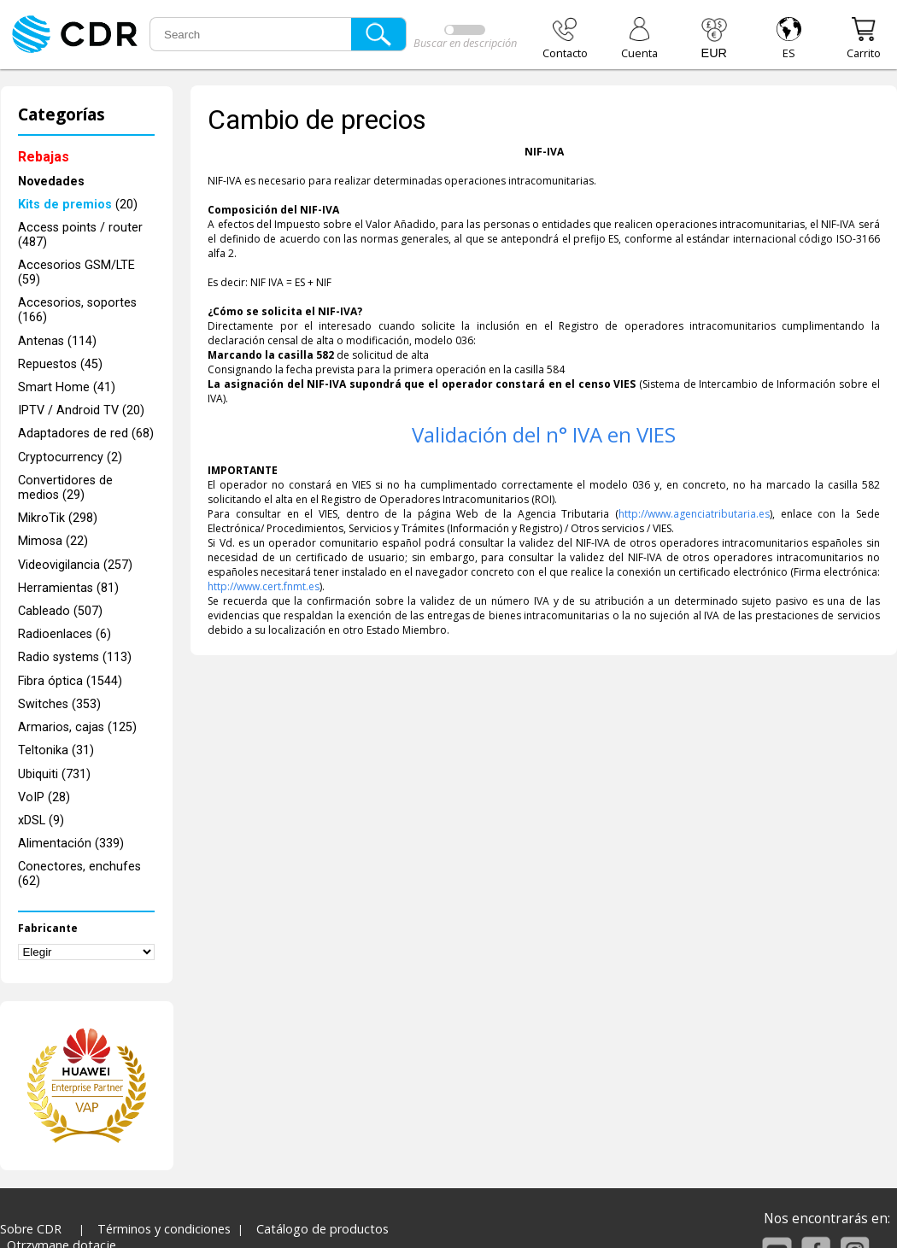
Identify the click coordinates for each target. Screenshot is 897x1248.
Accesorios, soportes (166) (77, 310)
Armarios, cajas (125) (77, 727)
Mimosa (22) (53, 541)
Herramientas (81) (68, 588)
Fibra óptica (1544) (70, 681)
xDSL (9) (41, 820)
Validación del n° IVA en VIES (544, 434)
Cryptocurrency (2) (70, 457)
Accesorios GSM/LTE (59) (76, 272)
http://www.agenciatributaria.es (694, 514)
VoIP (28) (44, 797)
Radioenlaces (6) (64, 634)
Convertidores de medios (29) (65, 487)
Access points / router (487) (80, 234)
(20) (78, 204)
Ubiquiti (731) (54, 774)
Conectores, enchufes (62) (79, 873)
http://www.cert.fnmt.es (264, 586)
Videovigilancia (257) (75, 565)
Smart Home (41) (66, 387)
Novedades (51, 181)
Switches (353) (59, 704)
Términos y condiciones (164, 1229)
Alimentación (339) (71, 843)
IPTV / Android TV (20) (81, 410)
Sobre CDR (31, 1229)
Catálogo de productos (322, 1229)
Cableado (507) (60, 611)
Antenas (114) (57, 341)
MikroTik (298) (57, 518)
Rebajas (43, 157)
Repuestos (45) (60, 364)
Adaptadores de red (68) (86, 433)
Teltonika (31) (56, 750)
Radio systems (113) (75, 657)
